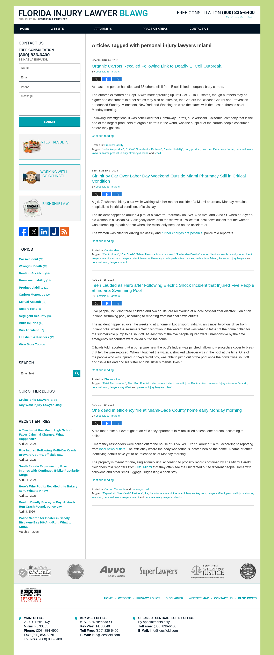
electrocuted (159, 383)
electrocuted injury (179, 383)
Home (33, 28)
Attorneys (121, 28)
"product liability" (173, 149)
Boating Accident (33, 267)
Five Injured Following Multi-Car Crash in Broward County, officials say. (47, 432)
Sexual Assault (32, 291)
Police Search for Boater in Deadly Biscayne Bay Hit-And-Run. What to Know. (49, 496)
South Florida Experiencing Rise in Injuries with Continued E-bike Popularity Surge (48, 448)
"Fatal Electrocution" (114, 383)
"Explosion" (109, 493)
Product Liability (113, 145)
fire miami (179, 493)
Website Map (202, 568)
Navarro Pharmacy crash (155, 258)
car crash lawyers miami (124, 258)
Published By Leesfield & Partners (215, 14)
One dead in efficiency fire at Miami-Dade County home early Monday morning (167, 410)
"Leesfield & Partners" (149, 149)
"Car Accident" (110, 254)
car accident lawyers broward (218, 254)
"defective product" (113, 149)
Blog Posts (248, 568)
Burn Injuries (30, 309)
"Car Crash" (128, 254)
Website (74, 28)
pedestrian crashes (182, 258)
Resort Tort (29, 297)
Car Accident (112, 250)
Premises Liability (34, 273)
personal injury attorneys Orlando (227, 383)
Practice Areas (172, 28)
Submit (50, 121)
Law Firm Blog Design (235, 640)
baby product (192, 149)
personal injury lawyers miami (109, 262)
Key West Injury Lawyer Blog (39, 388)
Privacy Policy (154, 568)
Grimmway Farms (223, 149)
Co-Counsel (49, 174)
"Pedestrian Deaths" (188, 254)
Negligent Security (34, 303)
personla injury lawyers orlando (163, 497)
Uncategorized (140, 489)
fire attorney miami (161, 493)
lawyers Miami (216, 493)
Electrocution (112, 379)
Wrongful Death (32, 261)
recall (157, 153)
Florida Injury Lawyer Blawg (83, 15)
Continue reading (103, 136)
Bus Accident (31, 315)
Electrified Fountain (139, 383)
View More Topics (31, 327)
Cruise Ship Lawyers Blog (37, 383)
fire (146, 493)
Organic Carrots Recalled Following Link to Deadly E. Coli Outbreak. (157, 66)
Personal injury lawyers (232, 258)
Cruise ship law (49, 205)
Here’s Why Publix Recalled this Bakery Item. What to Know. (46, 464)
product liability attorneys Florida (129, 153)
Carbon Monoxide (114, 489)
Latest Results (49, 144)
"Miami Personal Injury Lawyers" (155, 254)
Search (76, 356)
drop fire (207, 149)
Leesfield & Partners (35, 321)
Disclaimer (179, 568)
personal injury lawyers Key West (111, 387)
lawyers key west (196, 493)
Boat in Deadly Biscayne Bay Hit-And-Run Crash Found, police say (48, 480)
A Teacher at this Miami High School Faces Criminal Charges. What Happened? (48, 416)
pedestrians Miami (206, 258)
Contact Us (225, 28)
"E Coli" (130, 149)
